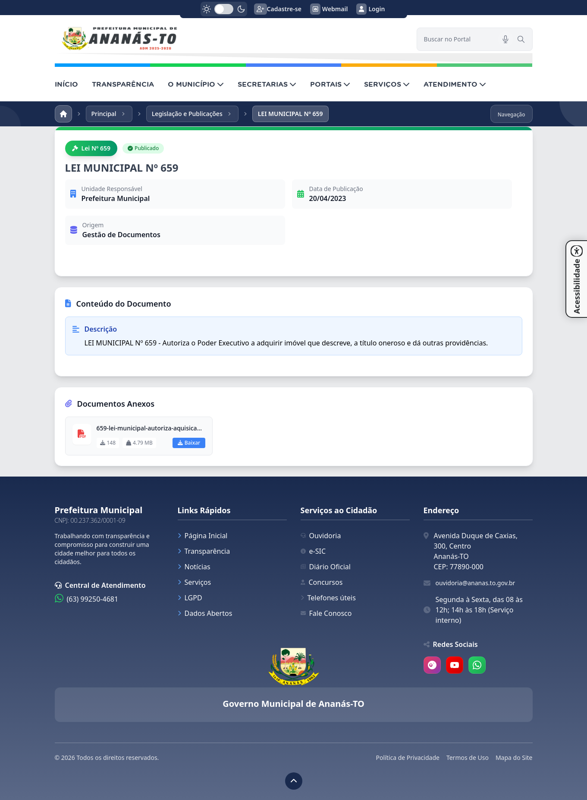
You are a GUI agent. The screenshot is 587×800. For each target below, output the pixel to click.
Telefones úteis (328, 597)
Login (370, 9)
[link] (230, 39)
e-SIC (313, 551)
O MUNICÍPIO (196, 84)
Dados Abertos (205, 613)
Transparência (204, 551)
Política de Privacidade (407, 757)
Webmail (329, 9)
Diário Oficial (326, 566)
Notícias (194, 566)
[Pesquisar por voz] (505, 39)
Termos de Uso (467, 757)
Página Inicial (203, 535)
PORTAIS (330, 84)
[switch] (223, 9)
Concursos (322, 582)
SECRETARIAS (267, 84)
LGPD (190, 597)
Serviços (194, 582)
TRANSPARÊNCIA (123, 84)
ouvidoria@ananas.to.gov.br (475, 583)
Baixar (189, 442)
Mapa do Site (514, 757)
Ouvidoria (321, 535)
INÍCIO (66, 84)
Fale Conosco (326, 613)
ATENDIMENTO (455, 84)
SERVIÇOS (387, 84)
